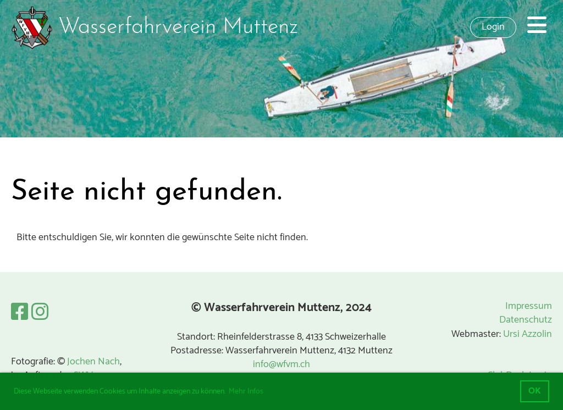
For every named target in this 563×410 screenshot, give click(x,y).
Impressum (528, 306)
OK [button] (534, 391)
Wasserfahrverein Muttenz (178, 27)
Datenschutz (525, 320)
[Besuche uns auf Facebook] (20, 313)
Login (493, 27)
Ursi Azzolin (527, 334)
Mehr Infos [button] (246, 391)
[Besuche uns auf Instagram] (40, 313)
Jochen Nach (93, 361)
